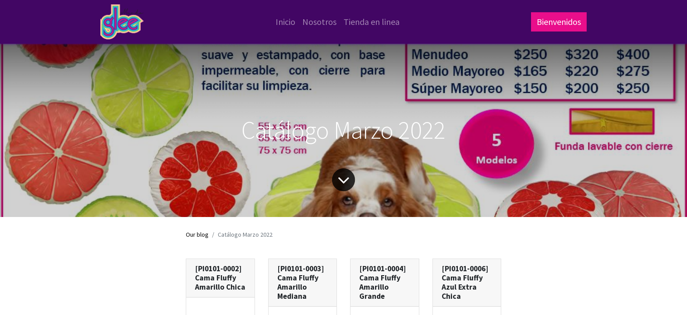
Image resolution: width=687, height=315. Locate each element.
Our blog (197, 234)
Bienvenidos (559, 21)
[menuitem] (285, 22)
